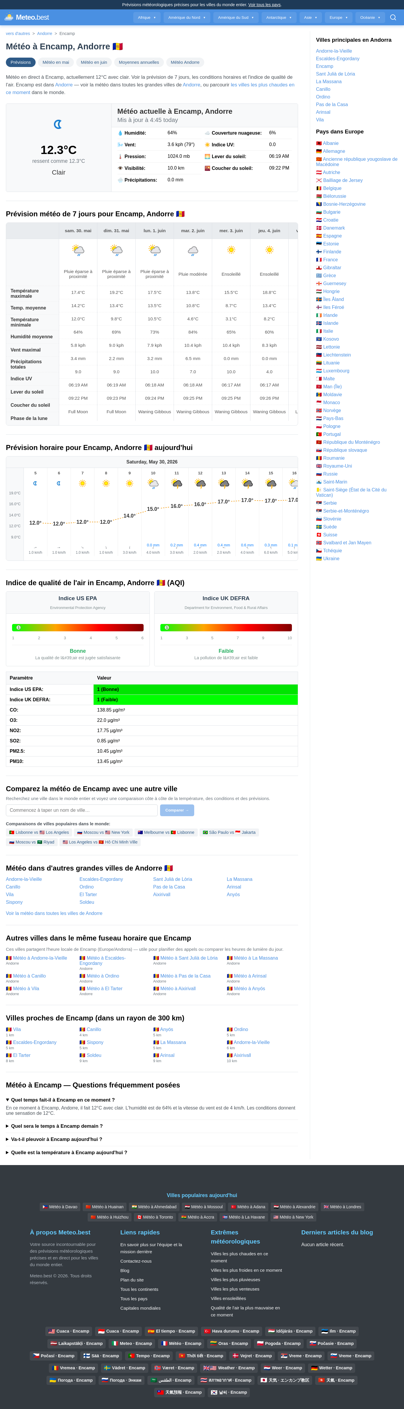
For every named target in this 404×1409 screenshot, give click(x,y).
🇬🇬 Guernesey (331, 283)
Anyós (233, 894)
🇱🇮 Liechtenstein (333, 354)
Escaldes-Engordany (101, 879)
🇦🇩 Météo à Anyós (261, 991)
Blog (124, 1270)
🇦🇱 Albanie (327, 143)
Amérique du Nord (187, 17)
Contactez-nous (136, 1261)
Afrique (147, 17)
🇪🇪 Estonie (327, 243)
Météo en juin (94, 62)
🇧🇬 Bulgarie (328, 212)
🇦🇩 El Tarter (40, 1058)
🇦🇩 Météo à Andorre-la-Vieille (40, 960)
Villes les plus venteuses (235, 1288)
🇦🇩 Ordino (261, 1032)
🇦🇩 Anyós (187, 1032)
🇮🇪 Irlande (327, 315)
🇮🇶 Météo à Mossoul (204, 1206)
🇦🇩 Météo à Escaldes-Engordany (113, 963)
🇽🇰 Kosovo (327, 339)
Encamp (324, 66)
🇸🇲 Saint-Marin (331, 481)
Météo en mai (56, 62)
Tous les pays (133, 1298)
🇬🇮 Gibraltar (328, 267)
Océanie (370, 17)
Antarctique (279, 17)
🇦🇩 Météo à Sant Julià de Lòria (187, 960)
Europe (339, 17)
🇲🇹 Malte (325, 378)
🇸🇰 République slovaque (341, 450)
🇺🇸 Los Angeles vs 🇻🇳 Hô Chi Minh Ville (100, 842)
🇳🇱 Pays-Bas (329, 418)
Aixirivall (162, 894)
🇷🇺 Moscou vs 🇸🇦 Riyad (31, 842)
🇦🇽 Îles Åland (330, 299)
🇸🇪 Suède (326, 526)
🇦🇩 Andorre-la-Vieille (261, 1045)
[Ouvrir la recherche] (393, 17)
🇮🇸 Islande (327, 323)
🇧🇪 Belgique (329, 188)
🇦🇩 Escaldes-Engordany (40, 1045)
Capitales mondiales (140, 1308)
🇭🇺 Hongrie (328, 291)
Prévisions (21, 62)
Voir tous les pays (264, 4)
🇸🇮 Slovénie (328, 518)
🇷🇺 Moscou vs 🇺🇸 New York (103, 832)
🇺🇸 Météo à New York (293, 1217)
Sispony (14, 902)
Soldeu (86, 902)
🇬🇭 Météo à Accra (197, 1217)
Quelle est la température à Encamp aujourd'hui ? (69, 1152)
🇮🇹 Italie (324, 331)
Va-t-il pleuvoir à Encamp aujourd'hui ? (56, 1139)
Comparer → (177, 810)
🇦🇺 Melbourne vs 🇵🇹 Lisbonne (166, 832)
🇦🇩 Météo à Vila (40, 991)
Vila (10, 894)
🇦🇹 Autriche (328, 172)
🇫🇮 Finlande (328, 251)
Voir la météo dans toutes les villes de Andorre (54, 913)
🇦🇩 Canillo (113, 1032)
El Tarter (88, 894)
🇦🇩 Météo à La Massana (261, 960)
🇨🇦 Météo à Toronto (155, 1217)
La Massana (239, 879)
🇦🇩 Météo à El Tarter (113, 991)
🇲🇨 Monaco (328, 402)
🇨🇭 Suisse (326, 534)
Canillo (13, 886)
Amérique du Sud (236, 17)
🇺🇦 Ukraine (328, 558)
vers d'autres (18, 33)
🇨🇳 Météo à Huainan (105, 1206)
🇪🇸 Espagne (329, 235)
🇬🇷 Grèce (326, 275)
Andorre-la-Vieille (24, 879)
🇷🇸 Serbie (326, 503)
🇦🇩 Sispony (113, 1045)
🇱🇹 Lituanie (328, 362)
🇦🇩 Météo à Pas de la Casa (187, 978)
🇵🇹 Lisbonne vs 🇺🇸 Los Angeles (39, 832)
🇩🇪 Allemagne (330, 151)
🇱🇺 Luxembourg (332, 370)
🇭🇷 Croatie (327, 219)
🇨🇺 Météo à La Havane (243, 1217)
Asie (310, 17)
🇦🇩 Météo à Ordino (113, 978)
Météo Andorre (185, 62)
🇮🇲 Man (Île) (329, 386)
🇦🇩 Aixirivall (261, 1058)
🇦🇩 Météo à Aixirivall (187, 991)
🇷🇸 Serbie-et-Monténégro (342, 510)
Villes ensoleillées (228, 1298)
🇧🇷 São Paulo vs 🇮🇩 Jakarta (229, 832)
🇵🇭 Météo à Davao (60, 1206)
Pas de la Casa (169, 886)
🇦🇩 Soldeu (113, 1058)
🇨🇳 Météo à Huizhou (109, 1217)
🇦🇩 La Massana (187, 1045)
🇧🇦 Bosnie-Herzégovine (341, 204)
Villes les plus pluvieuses (235, 1279)
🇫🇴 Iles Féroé (330, 307)
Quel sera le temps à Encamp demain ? (57, 1126)
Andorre (44, 33)
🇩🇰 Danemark (330, 227)
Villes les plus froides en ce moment (246, 1270)
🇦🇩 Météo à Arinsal (261, 978)
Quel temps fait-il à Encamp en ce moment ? (63, 1100)
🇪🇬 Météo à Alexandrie (294, 1206)
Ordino (86, 886)
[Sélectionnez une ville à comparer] (82, 810)
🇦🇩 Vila (40, 1032)
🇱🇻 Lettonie (328, 346)
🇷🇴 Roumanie (330, 458)
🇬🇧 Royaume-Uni (334, 465)
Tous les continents (139, 1289)
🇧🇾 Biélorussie (331, 196)
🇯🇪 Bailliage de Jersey (339, 180)
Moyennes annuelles (139, 62)
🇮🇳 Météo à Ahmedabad (154, 1206)
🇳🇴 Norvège (328, 410)
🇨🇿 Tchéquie (329, 550)
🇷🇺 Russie (327, 473)
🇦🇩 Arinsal (187, 1058)
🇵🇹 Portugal (328, 434)
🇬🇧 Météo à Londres (342, 1206)
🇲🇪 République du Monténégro (348, 442)
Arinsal (234, 886)
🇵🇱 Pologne (328, 426)
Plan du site (132, 1279)
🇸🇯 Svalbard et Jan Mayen (343, 542)
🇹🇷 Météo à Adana (248, 1206)
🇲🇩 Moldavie (329, 394)
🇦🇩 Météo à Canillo (40, 978)
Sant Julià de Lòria (172, 879)
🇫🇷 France (327, 259)
